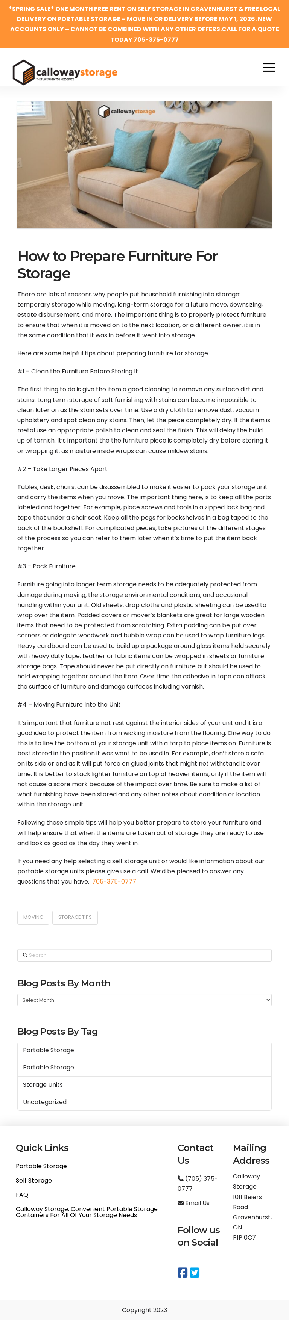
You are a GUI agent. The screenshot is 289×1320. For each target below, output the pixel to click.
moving (33, 917)
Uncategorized (45, 1102)
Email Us (194, 1203)
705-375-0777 (114, 881)
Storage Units (43, 1084)
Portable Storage (48, 1050)
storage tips (75, 917)
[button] (268, 67)
